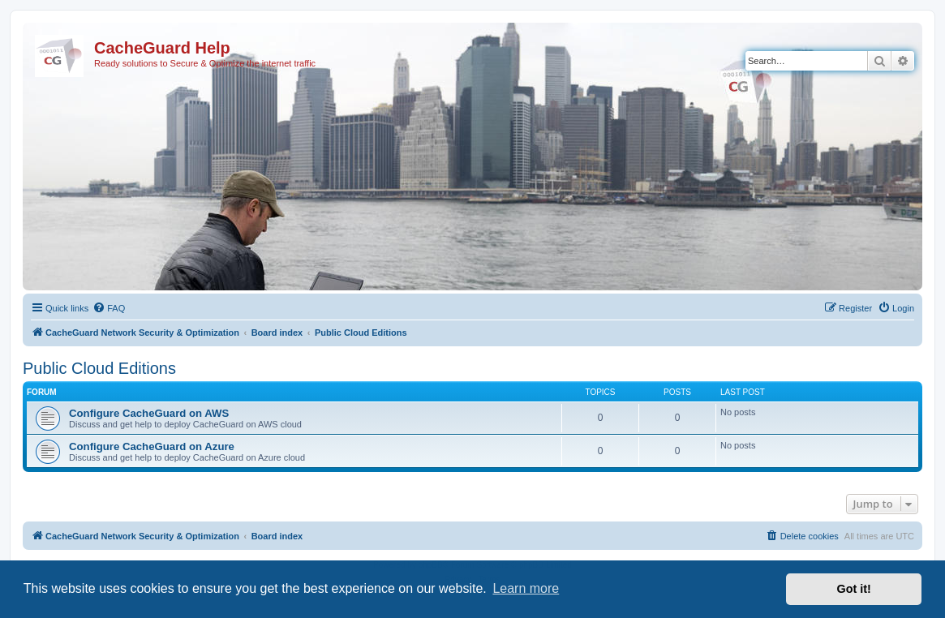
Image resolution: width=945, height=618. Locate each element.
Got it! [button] (854, 588)
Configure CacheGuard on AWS (149, 413)
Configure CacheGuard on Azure (151, 446)
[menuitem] (108, 308)
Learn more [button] (525, 588)
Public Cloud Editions (99, 368)
